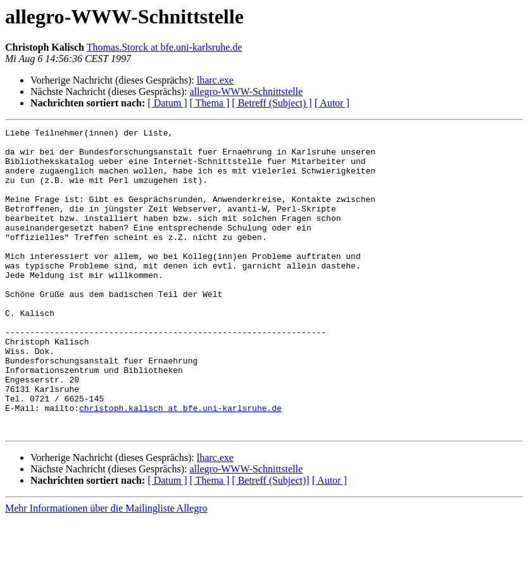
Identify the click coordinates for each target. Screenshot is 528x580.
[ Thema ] (210, 103)
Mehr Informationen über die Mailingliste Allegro (106, 569)
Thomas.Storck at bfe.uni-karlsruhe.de (164, 47)
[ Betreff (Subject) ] (271, 103)
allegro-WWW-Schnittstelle (246, 91)
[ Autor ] (332, 103)
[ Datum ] (167, 103)
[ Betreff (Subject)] (270, 541)
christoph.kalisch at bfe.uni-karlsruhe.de (180, 464)
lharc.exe (215, 80)
